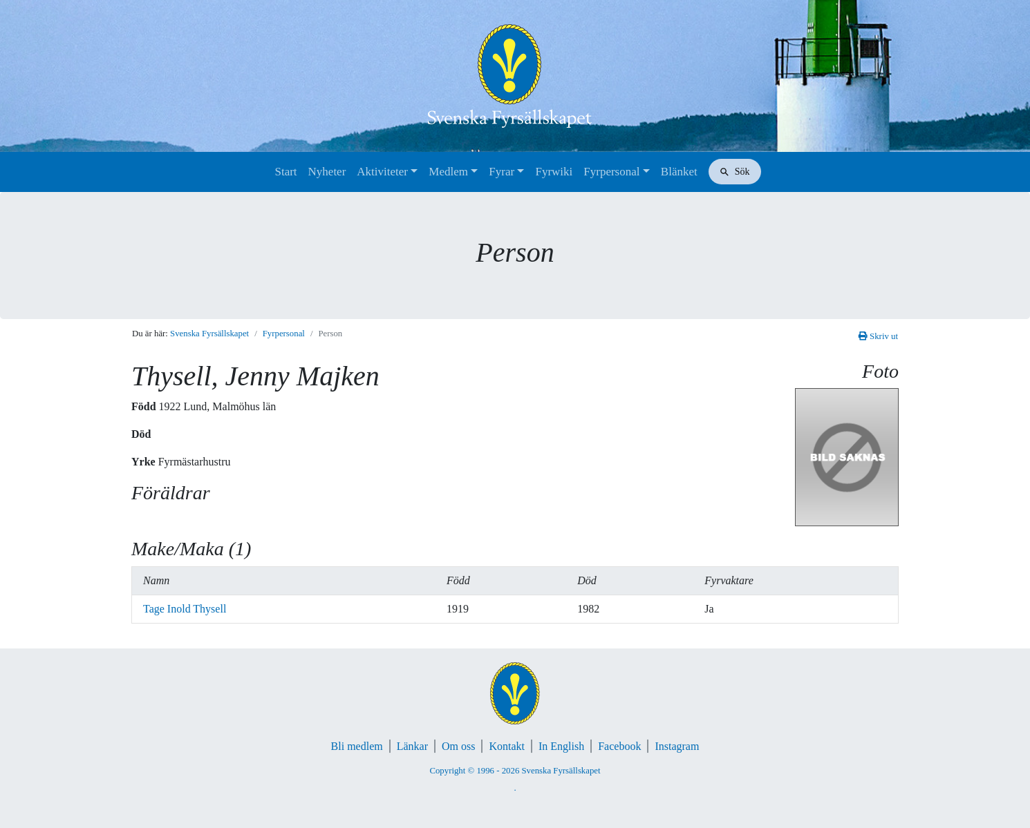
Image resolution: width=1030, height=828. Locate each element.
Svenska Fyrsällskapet (209, 333)
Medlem (448, 171)
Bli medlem (357, 746)
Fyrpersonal (611, 171)
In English (561, 746)
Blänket (679, 171)
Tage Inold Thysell (184, 609)
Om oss (458, 746)
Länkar (412, 746)
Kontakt (507, 746)
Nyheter (327, 171)
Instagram (677, 746)
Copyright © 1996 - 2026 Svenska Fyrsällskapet (514, 771)
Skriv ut (878, 336)
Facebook (619, 746)
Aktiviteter (382, 171)
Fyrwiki (553, 171)
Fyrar (501, 171)
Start (285, 171)
